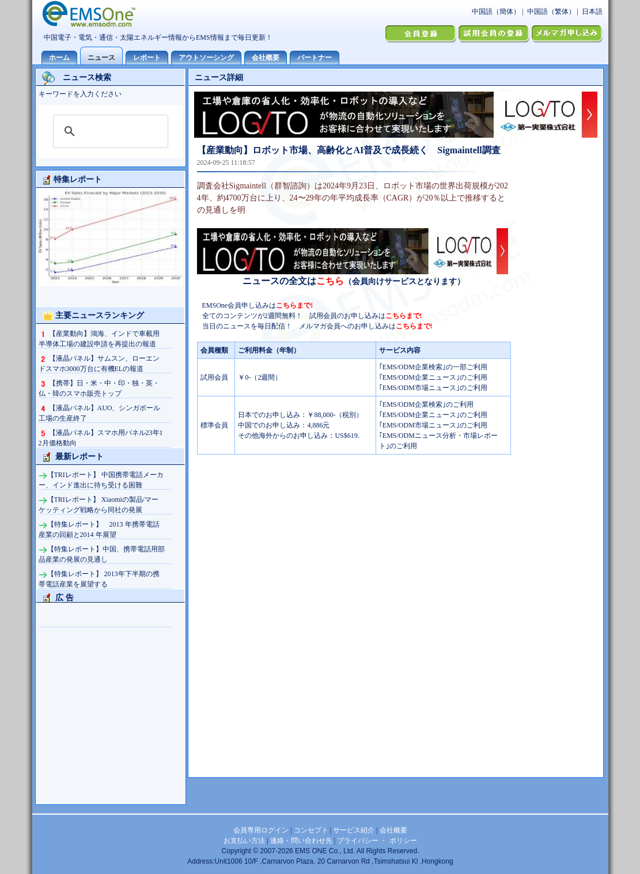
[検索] (109, 131)
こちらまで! (294, 305)
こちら (330, 281)
